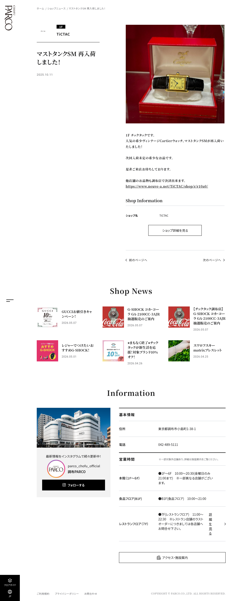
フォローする (76, 485)
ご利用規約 (43, 593)
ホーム (40, 8)
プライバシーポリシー (67, 593)
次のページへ (212, 260)
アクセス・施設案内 (175, 557)
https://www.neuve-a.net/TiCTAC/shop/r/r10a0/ (167, 186)
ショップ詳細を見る (175, 230)
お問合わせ (90, 593)
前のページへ (138, 260)
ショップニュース (56, 8)
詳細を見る (210, 523)
